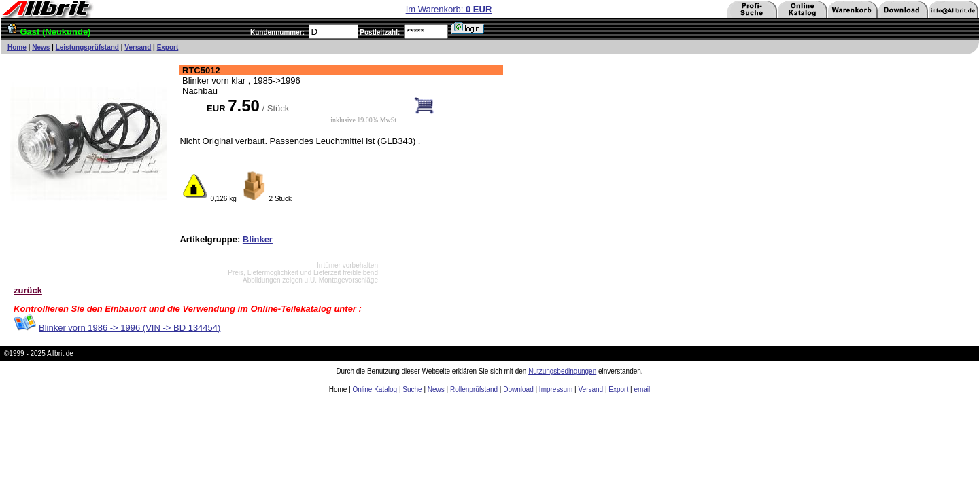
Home (17, 47)
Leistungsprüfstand (87, 47)
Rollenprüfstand (474, 389)
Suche (412, 389)
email (642, 389)
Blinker (258, 239)
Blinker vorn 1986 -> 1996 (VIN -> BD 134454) (129, 328)
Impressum (555, 389)
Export (168, 47)
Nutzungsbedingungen (562, 371)
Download (518, 389)
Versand (137, 47)
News (41, 47)
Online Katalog (375, 389)
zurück (28, 290)
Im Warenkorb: (449, 9)
